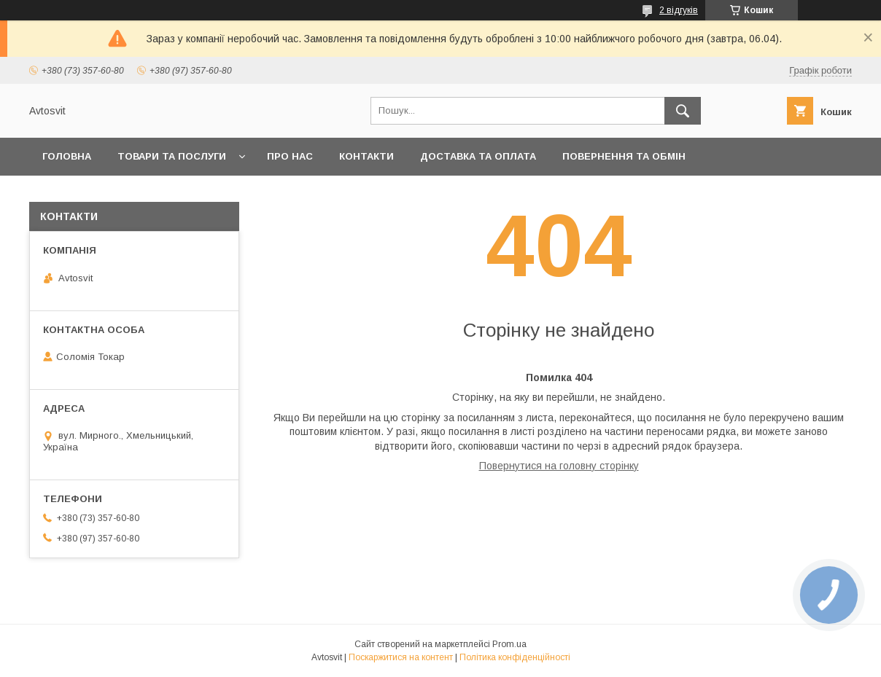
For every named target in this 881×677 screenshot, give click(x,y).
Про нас (290, 156)
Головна (66, 156)
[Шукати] (682, 111)
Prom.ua (509, 644)
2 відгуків (678, 10)
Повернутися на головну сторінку (559, 465)
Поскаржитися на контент (401, 657)
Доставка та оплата (478, 156)
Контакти (366, 156)
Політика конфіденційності (514, 657)
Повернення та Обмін (624, 156)
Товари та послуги (171, 156)
